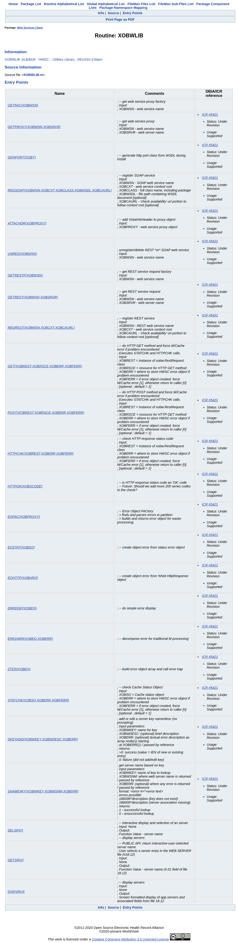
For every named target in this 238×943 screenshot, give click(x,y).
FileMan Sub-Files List (176, 4)
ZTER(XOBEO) (19, 669)
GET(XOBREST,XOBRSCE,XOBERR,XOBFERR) (45, 366)
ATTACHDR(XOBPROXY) (27, 223)
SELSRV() (15, 830)
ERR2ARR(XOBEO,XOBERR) (30, 639)
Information (16, 51)
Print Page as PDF (120, 19)
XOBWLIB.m (33, 75)
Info (101, 13)
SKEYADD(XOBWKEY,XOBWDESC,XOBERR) (43, 739)
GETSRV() (16, 860)
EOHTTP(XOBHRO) (23, 578)
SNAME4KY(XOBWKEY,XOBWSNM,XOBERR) (43, 791)
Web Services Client (30, 27)
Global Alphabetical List (106, 4)
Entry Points (132, 13)
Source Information (23, 67)
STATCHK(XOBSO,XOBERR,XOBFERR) (38, 700)
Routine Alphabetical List (64, 4)
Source (113, 13)
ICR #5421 (210, 114)
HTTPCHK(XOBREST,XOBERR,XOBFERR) (40, 453)
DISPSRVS (16, 892)
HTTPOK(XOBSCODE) (25, 486)
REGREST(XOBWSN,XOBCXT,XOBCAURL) (41, 327)
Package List (31, 4)
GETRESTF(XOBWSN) (25, 275)
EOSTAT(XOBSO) (21, 547)
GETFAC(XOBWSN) (23, 105)
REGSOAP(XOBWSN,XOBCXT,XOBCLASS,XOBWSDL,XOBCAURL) (60, 190)
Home (13, 4)
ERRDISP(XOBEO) (22, 608)
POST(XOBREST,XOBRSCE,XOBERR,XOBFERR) (46, 412)
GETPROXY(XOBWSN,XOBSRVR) (34, 127)
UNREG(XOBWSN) (22, 254)
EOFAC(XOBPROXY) (24, 517)
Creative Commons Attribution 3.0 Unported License (130, 939)
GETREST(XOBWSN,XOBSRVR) (33, 297)
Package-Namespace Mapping (123, 8)
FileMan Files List (141, 4)
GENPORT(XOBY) (22, 157)
